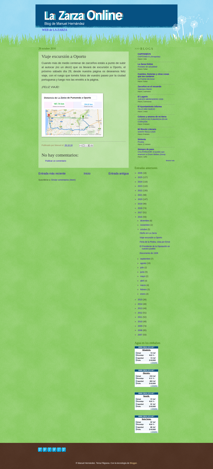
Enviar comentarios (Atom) (63, 180)
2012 (140, 313)
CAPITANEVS (144, 54)
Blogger (133, 463)
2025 (140, 177)
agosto (143, 263)
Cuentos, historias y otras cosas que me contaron (153, 75)
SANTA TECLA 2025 (146, 132)
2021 (140, 195)
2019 (140, 204)
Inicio (87, 173)
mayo (143, 276)
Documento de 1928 (149, 253)
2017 (140, 212)
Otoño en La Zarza (148, 233)
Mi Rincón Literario (147, 129)
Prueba (141, 142)
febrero (143, 289)
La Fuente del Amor (146, 79)
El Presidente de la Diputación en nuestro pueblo (155, 247)
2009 (140, 326)
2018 (140, 208)
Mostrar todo (170, 160)
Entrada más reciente (52, 173)
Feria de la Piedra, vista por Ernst (155, 242)
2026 (140, 173)
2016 (140, 217)
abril (142, 281)
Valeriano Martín (145, 89)
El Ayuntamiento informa (150, 106)
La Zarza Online (145, 64)
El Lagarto (143, 97)
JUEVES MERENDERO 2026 (150, 99)
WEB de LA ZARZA (54, 29)
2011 (140, 317)
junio (142, 272)
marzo (143, 285)
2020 (140, 199)
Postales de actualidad (147, 67)
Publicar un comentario (55, 161)
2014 (140, 304)
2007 (140, 335)
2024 (140, 182)
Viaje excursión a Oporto (151, 238)
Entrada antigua (119, 173)
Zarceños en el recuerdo (149, 86)
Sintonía (142, 139)
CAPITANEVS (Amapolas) (149, 56)
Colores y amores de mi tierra (152, 117)
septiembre (145, 259)
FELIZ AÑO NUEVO (146, 109)
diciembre (145, 221)
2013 (140, 308)
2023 (140, 186)
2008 (140, 330)
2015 (140, 300)
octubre (144, 229)
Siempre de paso (146, 149)
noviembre (145, 225)
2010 (140, 321)
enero (143, 294)
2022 (140, 190)
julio (142, 267)
